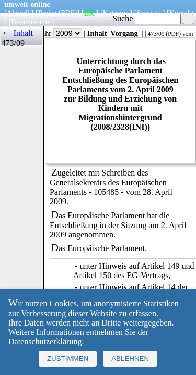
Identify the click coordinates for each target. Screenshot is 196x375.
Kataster (115, 13)
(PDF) (68, 13)
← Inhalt (17, 33)
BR (89, 13)
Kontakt (181, 13)
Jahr (60, 33)
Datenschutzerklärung (45, 341)
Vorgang (124, 33)
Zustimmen (67, 358)
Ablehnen (130, 358)
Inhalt (97, 33)
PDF (173, 34)
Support (148, 13)
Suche (146, 18)
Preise (47, 13)
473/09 (155, 34)
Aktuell (18, 13)
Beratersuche (30, 22)
